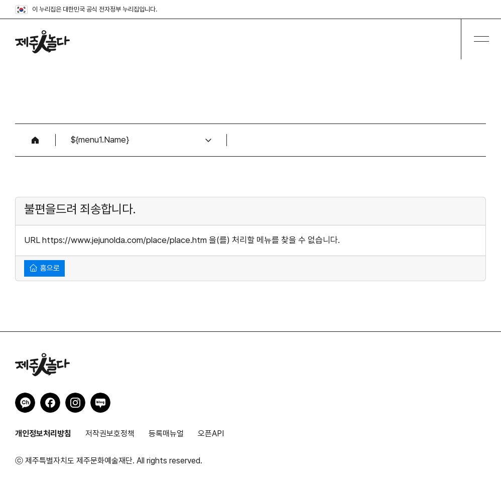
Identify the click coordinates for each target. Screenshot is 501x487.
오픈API (211, 433)
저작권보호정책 (110, 433)
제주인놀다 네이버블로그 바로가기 (100, 403)
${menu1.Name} (100, 140)
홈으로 (44, 268)
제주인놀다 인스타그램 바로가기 (75, 403)
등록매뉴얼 (166, 433)
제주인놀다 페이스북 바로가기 (50, 403)
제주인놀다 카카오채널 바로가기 (25, 403)
